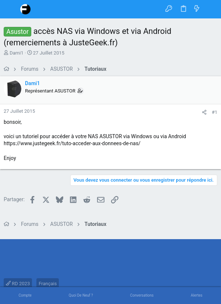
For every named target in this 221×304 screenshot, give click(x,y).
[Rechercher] (210, 9)
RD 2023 (18, 283)
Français (48, 283)
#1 (214, 112)
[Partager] (204, 112)
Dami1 (16, 53)
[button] (11, 9)
